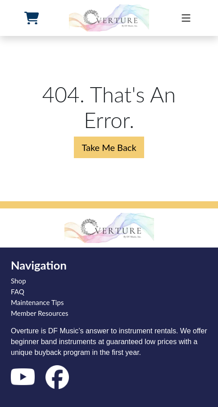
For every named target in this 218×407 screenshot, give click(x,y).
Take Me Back (109, 147)
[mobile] (186, 18)
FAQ (17, 292)
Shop (18, 281)
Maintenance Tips (37, 302)
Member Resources (39, 313)
